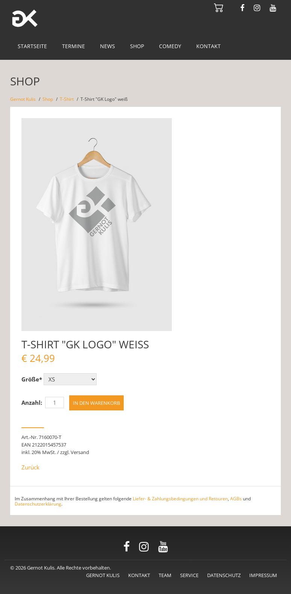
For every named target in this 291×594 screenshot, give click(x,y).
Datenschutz (224, 575)
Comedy (170, 46)
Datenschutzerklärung (38, 504)
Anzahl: (31, 402)
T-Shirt (67, 99)
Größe (31, 379)
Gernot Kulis (23, 99)
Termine (73, 46)
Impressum (263, 575)
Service (189, 575)
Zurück (30, 467)
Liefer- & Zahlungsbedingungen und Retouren (180, 498)
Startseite (32, 46)
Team (165, 575)
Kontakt (208, 46)
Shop (137, 46)
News (107, 46)
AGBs (236, 498)
